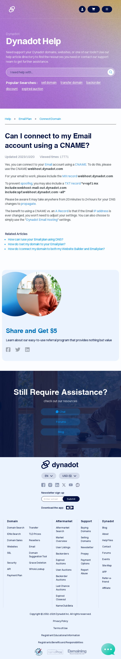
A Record (61, 211)
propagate (28, 204)
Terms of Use (60, 628)
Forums (61, 422)
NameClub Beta (64, 605)
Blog (61, 432)
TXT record (73, 183)
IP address (101, 211)
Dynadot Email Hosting (42, 220)
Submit (71, 499)
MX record (69, 176)
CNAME (80, 164)
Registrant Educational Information (60, 635)
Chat (60, 412)
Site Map (107, 565)
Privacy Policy (60, 621)
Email (48, 164)
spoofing (26, 183)
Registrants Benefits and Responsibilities (60, 642)
